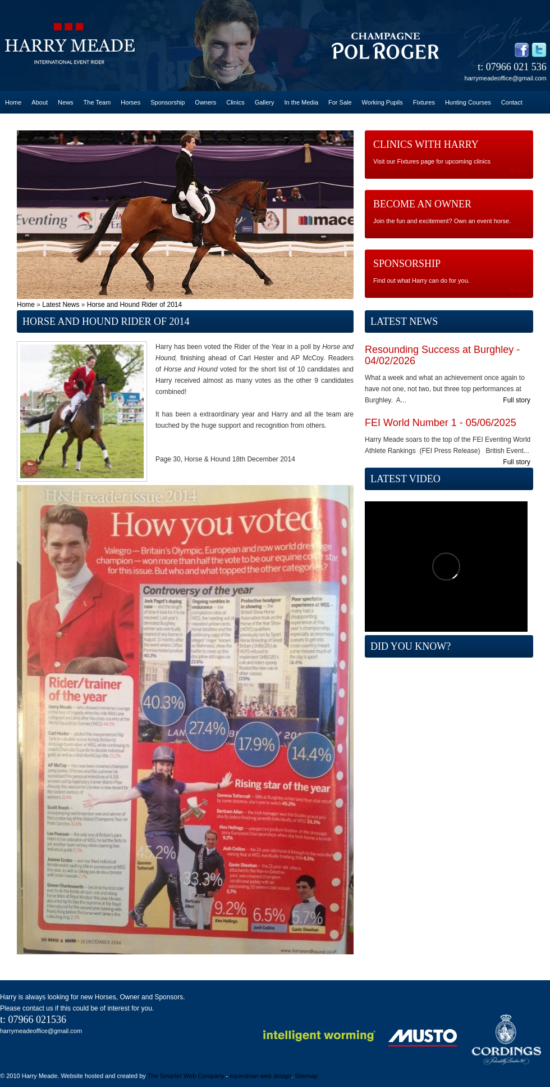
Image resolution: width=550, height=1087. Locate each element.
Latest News (60, 305)
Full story (516, 400)
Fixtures (424, 102)
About (39, 102)
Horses (130, 102)
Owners (205, 102)
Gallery (264, 102)
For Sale (340, 102)
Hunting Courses (468, 102)
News (66, 102)
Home (13, 102)
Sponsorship (167, 102)
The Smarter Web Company (186, 1075)
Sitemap (306, 1075)
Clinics (235, 102)
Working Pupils (382, 102)
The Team (97, 102)
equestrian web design (260, 1075)
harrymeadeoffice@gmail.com (506, 78)
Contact (511, 102)
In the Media (301, 102)
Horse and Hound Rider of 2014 (134, 305)
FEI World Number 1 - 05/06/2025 (440, 422)
